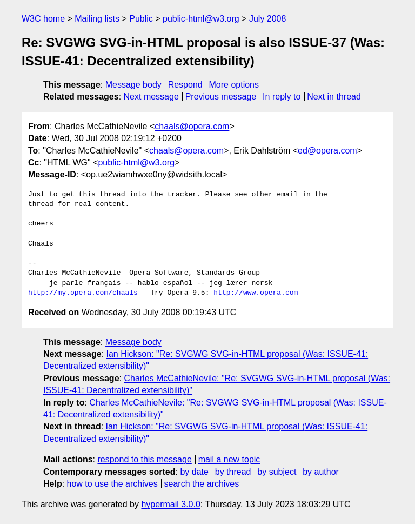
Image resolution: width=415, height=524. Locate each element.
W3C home (43, 18)
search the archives (201, 483)
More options (234, 84)
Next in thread (334, 96)
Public (141, 18)
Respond (185, 84)
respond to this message (144, 459)
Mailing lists (97, 18)
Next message (151, 96)
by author (321, 471)
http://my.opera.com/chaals (83, 293)
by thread (233, 471)
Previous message (221, 96)
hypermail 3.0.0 (170, 504)
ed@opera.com (327, 150)
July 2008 (267, 18)
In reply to (281, 96)
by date (194, 471)
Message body (133, 84)
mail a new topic (229, 459)
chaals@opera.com (192, 126)
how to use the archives (112, 483)
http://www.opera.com (255, 293)
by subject (276, 471)
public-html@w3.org (201, 18)
